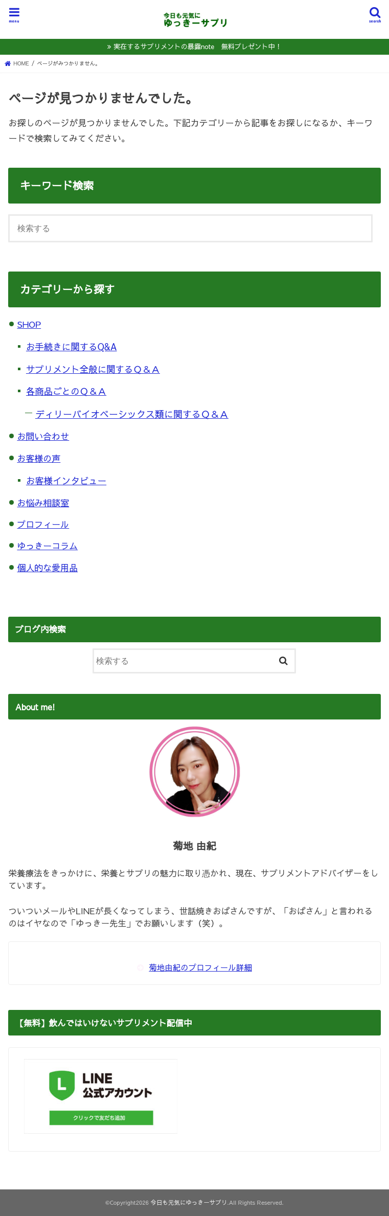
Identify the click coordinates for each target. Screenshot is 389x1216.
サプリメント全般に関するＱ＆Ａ (93, 369)
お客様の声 (38, 458)
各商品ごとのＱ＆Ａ (66, 391)
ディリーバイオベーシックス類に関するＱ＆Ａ (131, 414)
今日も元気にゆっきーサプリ (188, 1202)
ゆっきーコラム (47, 545)
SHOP (29, 324)
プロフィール (43, 524)
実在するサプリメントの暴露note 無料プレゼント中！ (197, 46)
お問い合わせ (43, 436)
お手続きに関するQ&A (71, 347)
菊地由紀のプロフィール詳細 (200, 967)
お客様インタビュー (66, 481)
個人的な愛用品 (47, 567)
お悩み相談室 (43, 503)
